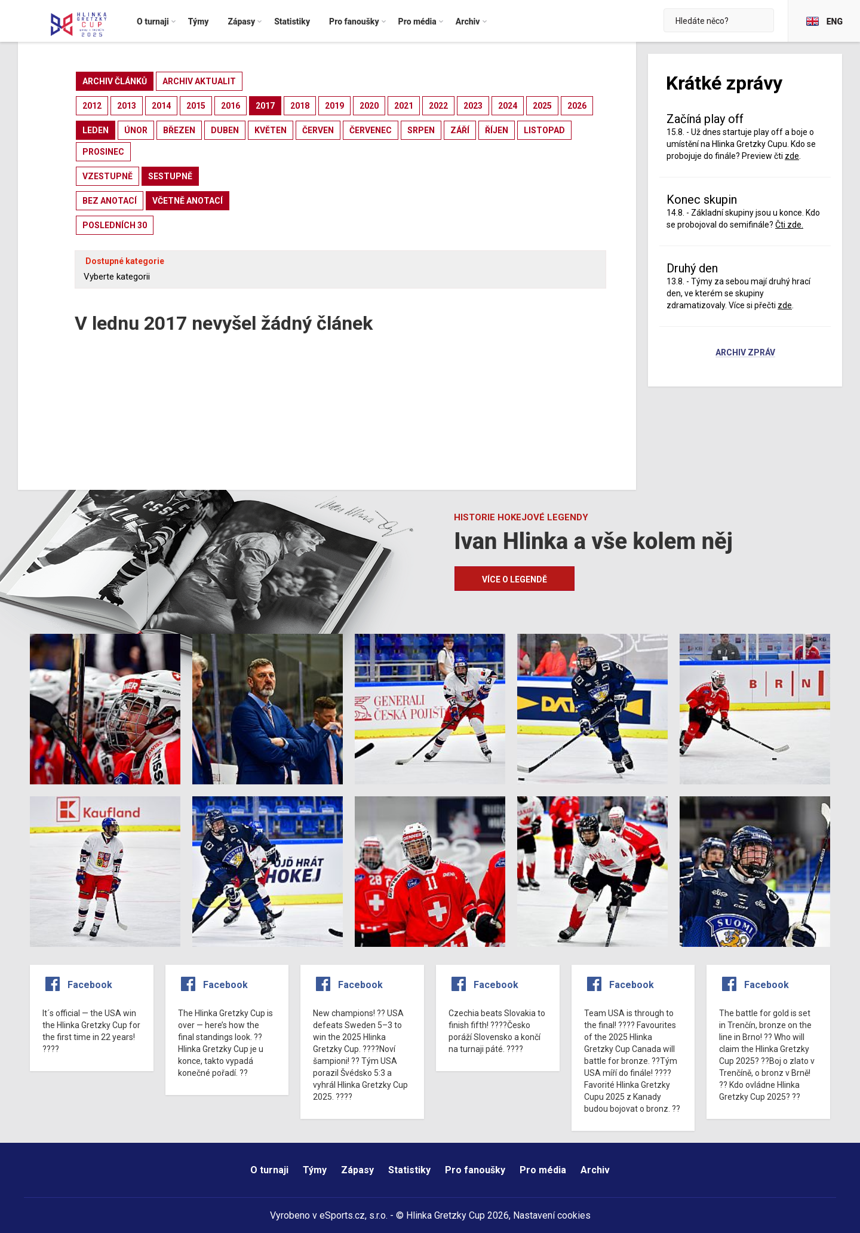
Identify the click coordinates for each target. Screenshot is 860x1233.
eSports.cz (342, 1215)
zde (792, 156)
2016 (230, 106)
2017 (265, 106)
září (459, 130)
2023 (473, 106)
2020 (369, 106)
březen (179, 130)
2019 (334, 106)
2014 (161, 106)
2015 (195, 106)
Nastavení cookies (552, 1215)
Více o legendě (514, 579)
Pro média (543, 1170)
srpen (421, 130)
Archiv (595, 1170)
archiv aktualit (199, 81)
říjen (496, 130)
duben (225, 130)
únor (136, 130)
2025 (542, 106)
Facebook (89, 984)
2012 (92, 106)
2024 (507, 106)
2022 (438, 106)
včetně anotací (187, 200)
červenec (370, 130)
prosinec (103, 152)
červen (318, 130)
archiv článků (114, 81)
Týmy (315, 1170)
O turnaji (269, 1170)
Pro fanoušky (475, 1170)
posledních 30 (114, 225)
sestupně (170, 176)
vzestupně (107, 176)
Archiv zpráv (745, 353)
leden (95, 130)
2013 (126, 106)
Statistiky (409, 1170)
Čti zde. (789, 224)
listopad (544, 130)
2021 (403, 106)
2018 (299, 106)
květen (270, 130)
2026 (576, 106)
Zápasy (357, 1170)
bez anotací (109, 200)
